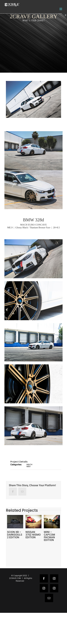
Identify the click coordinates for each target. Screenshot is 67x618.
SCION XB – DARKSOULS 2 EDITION (14, 534)
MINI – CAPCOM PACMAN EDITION (49, 536)
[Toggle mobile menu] (61, 9)
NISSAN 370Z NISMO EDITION (33, 534)
